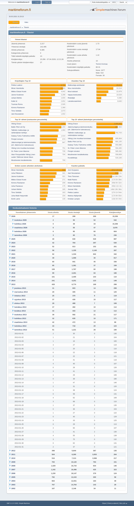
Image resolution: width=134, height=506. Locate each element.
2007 (13, 470)
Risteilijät (71, 98)
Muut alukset (73, 91)
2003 (13, 485)
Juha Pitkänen (16, 173)
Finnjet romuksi (17, 139)
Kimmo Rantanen (18, 108)
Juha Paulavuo (17, 186)
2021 (13, 254)
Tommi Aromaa (101, 64)
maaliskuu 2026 (20, 228)
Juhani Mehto (16, 98)
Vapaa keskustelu (74, 95)
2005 (13, 477)
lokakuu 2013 (19, 296)
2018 (13, 265)
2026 (13, 216)
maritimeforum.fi (19, 9)
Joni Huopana (73, 170)
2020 (13, 258)
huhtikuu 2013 (20, 318)
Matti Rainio (72, 180)
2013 (13, 284)
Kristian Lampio (74, 199)
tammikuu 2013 (20, 330)
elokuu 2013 (19, 303)
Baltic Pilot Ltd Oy (18, 127)
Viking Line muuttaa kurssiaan (23, 148)
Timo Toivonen (73, 176)
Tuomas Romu (17, 104)
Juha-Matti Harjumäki (19, 196)
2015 (13, 277)
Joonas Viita (72, 189)
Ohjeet (104, 503)
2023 (13, 247)
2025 (13, 239)
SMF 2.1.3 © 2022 (12, 503)
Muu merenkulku (74, 88)
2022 (13, 250)
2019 (13, 262)
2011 (13, 454)
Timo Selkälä (16, 111)
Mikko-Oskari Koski (18, 91)
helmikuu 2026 (20, 231)
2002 (13, 488)
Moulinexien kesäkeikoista (21, 160)
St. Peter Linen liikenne (20, 151)
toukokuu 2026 (20, 220)
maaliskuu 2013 (20, 322)
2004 (13, 481)
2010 (13, 458)
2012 (13, 451)
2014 (13, 281)
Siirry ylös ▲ (123, 503)
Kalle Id (14, 101)
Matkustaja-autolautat (76, 85)
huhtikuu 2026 (20, 224)
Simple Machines (24, 503)
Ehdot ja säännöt (113, 503)
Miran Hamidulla (17, 88)
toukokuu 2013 (20, 315)
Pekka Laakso (16, 85)
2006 (13, 473)
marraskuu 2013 (21, 292)
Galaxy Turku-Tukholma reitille (23, 136)
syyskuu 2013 (20, 299)
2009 (13, 462)
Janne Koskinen (17, 95)
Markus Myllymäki (75, 196)
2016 (13, 273)
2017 (13, 269)
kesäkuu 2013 (20, 311)
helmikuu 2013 (20, 326)
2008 (13, 466)
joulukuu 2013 (20, 288)
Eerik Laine (15, 199)
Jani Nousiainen (17, 114)
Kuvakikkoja (72, 158)
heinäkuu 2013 (20, 307)
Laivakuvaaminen (74, 101)
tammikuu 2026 (20, 235)
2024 (13, 243)
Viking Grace (16, 124)
